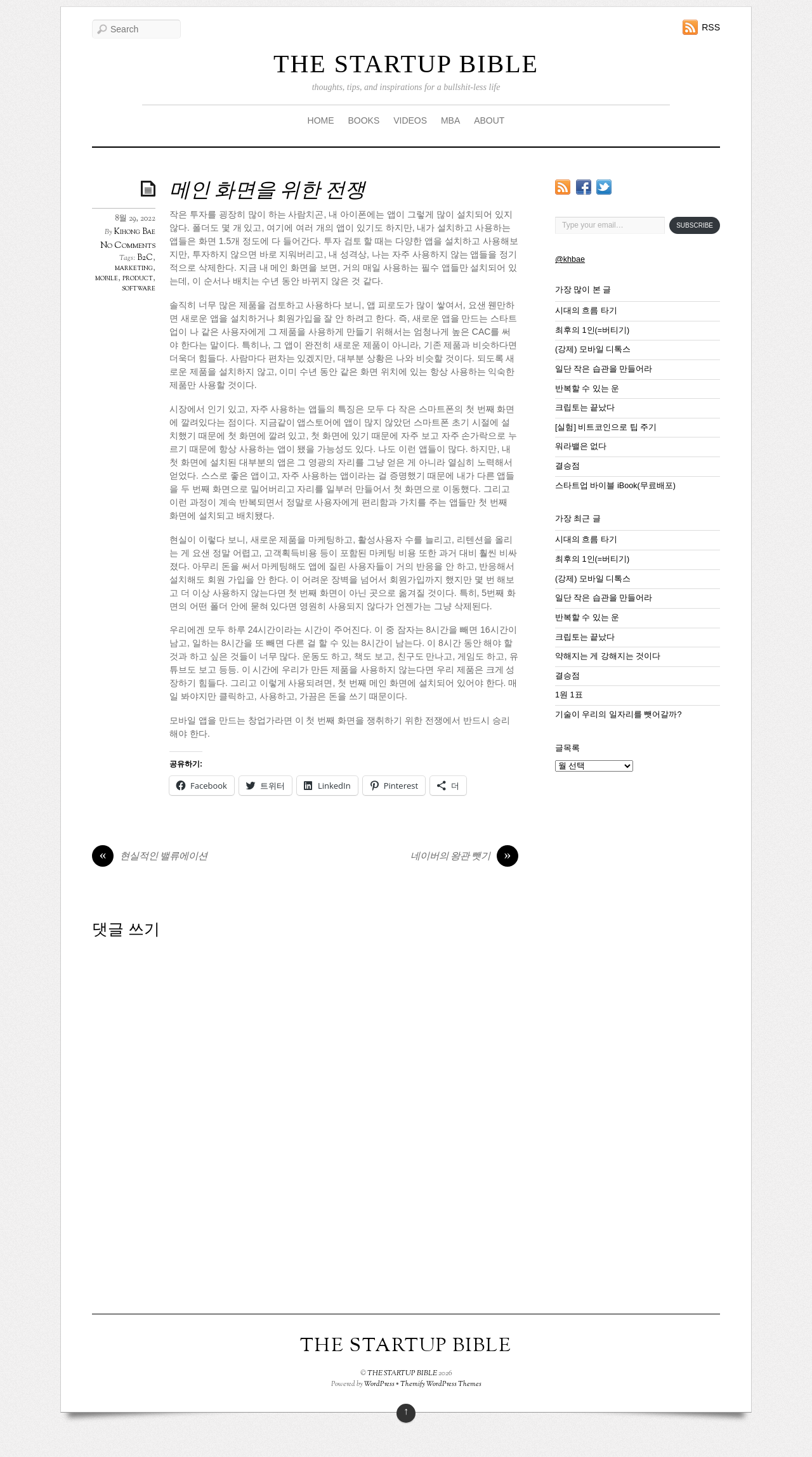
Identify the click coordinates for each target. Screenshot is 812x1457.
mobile (106, 278)
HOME (321, 120)
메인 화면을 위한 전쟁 (267, 191)
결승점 (567, 466)
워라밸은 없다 (581, 446)
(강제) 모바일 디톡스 (593, 349)
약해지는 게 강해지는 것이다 (608, 656)
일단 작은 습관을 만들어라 (604, 369)
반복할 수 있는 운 (587, 388)
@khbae (570, 259)
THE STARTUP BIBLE (406, 63)
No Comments (127, 246)
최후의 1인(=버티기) (592, 330)
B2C (145, 258)
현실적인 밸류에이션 (149, 857)
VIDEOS (410, 120)
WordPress (379, 1384)
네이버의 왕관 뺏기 (464, 857)
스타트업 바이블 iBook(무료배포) (615, 485)
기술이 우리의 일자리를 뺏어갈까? (618, 714)
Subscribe (694, 225)
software (138, 288)
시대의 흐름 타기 (586, 310)
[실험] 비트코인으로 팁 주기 (606, 427)
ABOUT (489, 120)
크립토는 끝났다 (585, 407)
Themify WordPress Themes (440, 1384)
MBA (450, 120)
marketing (134, 268)
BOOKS (363, 120)
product (137, 278)
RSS (711, 27)
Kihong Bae (134, 232)
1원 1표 (569, 694)
